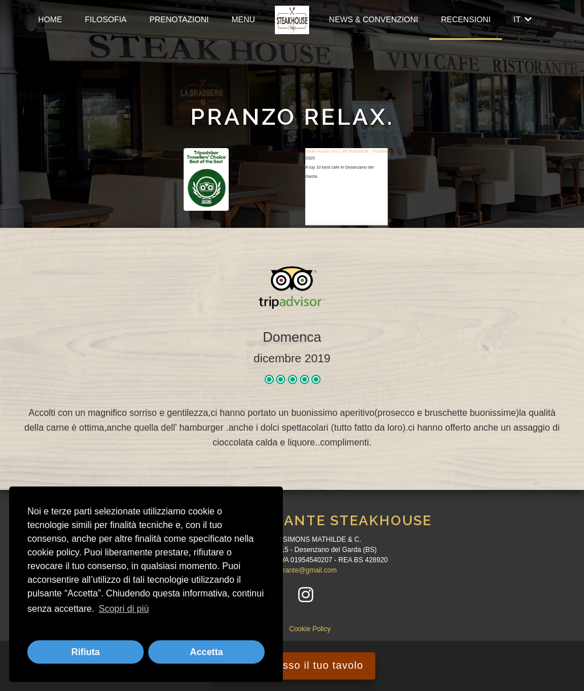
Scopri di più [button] (124, 609)
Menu (243, 19)
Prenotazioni (179, 19)
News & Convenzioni (373, 19)
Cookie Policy (310, 629)
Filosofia (106, 19)
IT (522, 19)
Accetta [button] (206, 652)
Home (50, 19)
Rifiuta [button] (85, 652)
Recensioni (465, 19)
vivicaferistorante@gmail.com (292, 570)
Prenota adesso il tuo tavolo (292, 665)
